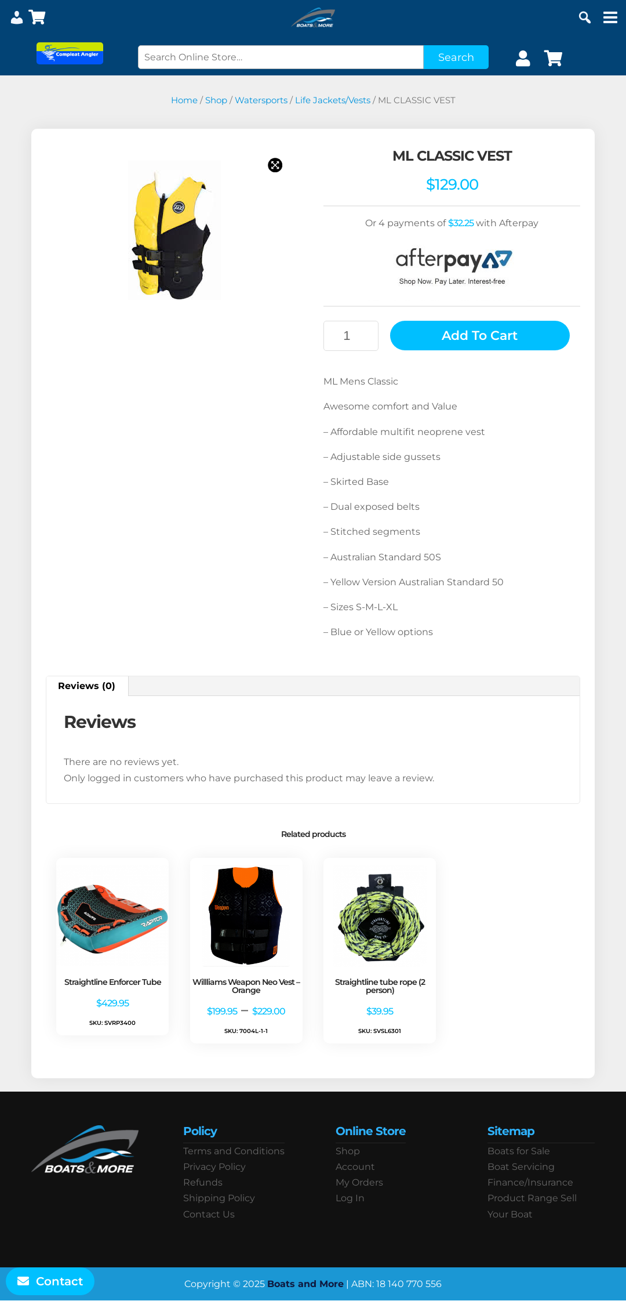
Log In (350, 1198)
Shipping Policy (219, 1198)
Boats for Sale (518, 1151)
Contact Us (209, 1214)
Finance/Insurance (530, 1182)
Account (355, 1166)
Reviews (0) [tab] (86, 685)
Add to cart (480, 335)
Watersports (261, 100)
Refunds (203, 1182)
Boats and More (305, 1283)
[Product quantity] (350, 336)
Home (184, 100)
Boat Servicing (521, 1166)
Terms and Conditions (234, 1151)
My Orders (359, 1182)
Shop (216, 100)
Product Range (522, 1198)
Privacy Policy (214, 1166)
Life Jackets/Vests (332, 100)
